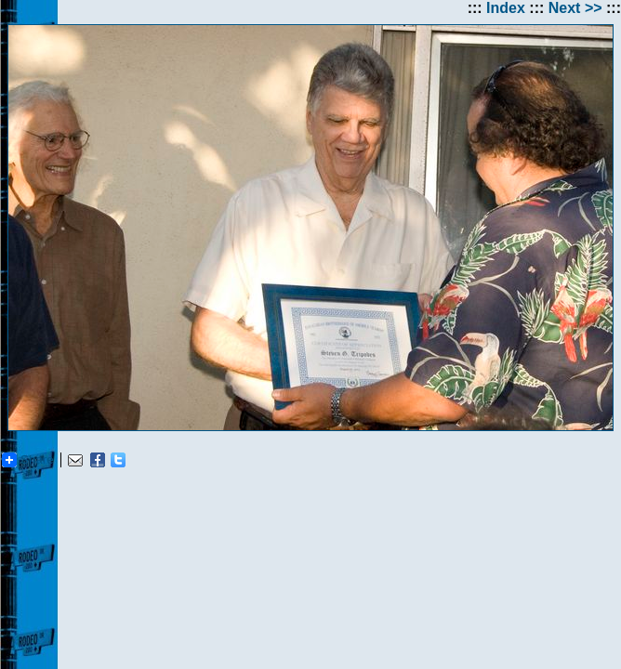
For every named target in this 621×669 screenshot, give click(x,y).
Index (505, 8)
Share (28, 460)
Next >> (575, 8)
